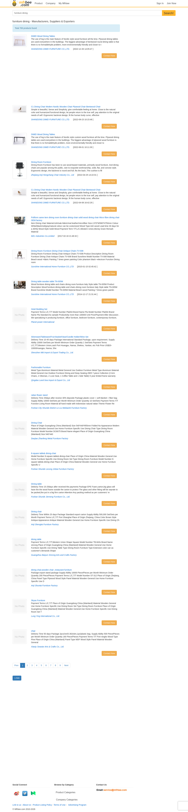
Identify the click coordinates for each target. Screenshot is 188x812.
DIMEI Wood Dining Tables (43, 36)
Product (39, 3)
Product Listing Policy (42, 805)
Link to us (17, 805)
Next (66, 665)
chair (33, 631)
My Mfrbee (64, 3)
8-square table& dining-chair (43, 453)
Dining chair (36, 511)
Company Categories (66, 799)
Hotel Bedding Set (39, 309)
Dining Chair (36, 423)
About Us (27, 805)
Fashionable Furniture (40, 367)
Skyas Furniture (38, 600)
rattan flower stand (39, 395)
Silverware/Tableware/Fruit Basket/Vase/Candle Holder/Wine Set (59, 337)
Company (50, 3)
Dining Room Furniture (41, 162)
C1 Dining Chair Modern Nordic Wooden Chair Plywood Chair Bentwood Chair (65, 107)
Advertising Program (76, 805)
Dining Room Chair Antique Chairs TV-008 (57, 251)
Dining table (36, 484)
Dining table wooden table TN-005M (47, 281)
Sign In (160, 3)
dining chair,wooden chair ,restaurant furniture (51, 570)
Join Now (171, 3)
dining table (36, 539)
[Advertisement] (66, 82)
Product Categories (65, 792)
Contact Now (109, 56)
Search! (169, 13)
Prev (16, 665)
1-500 (17, 678)
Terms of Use (59, 805)
